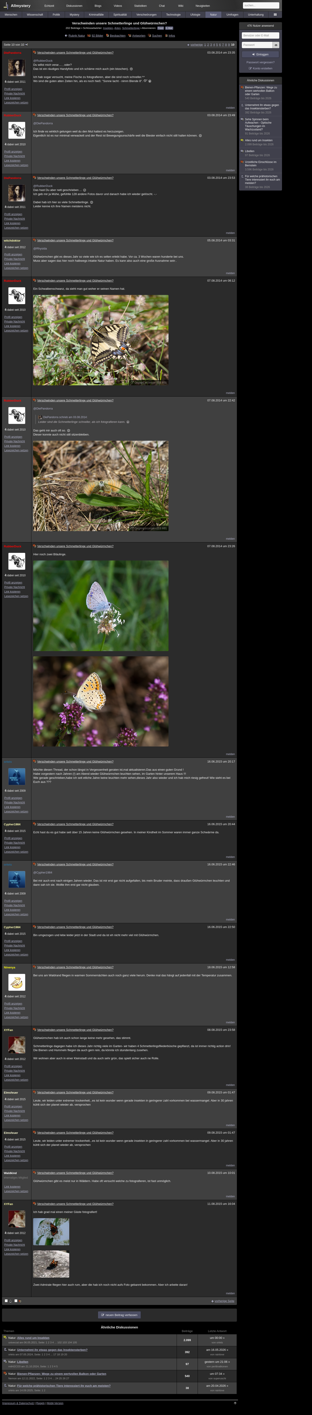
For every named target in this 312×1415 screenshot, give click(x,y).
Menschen (11, 14)
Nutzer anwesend (260, 25)
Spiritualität (120, 14)
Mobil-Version (55, 1403)
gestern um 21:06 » (217, 1361)
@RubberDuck (42, 60)
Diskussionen (74, 5)
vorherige (197, 44)
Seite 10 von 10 (16, 44)
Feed (160, 28)
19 (62, 1354)
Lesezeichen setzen (16, 102)
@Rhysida (40, 248)
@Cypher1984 (42, 872)
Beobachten (117, 35)
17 (54, 1354)
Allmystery (20, 6)
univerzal (13, 1342)
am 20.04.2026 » (217, 1385)
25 (60, 1378)
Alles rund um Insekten (33, 1338)
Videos (118, 5)
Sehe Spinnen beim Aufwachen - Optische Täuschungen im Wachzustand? (260, 126)
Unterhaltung (256, 14)
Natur (213, 14)
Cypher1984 (12, 824)
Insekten (108, 27)
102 (59, 1342)
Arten (117, 27)
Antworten (139, 35)
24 (56, 1378)
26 (64, 1378)
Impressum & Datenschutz (18, 1403)
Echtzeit (49, 5)
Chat (162, 5)
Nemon (12, 1378)
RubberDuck (12, 115)
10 (232, 44)
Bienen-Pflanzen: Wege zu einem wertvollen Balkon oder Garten (61, 1373)
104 (69, 1342)
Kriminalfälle (96, 14)
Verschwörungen (146, 14)
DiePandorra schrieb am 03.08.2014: (62, 417)
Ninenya (9, 967)
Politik (56, 14)
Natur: (12, 1338)
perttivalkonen (220, 1366)
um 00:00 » (217, 1338)
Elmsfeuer (11, 1092)
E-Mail (169, 28)
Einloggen (262, 54)
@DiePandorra (43, 123)
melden (230, 107)
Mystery (74, 14)
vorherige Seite (224, 1301)
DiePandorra (12, 52)
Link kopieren (12, 98)
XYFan (8, 1030)
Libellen (22, 1361)
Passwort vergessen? (261, 62)
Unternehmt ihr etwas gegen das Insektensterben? (52, 1349)
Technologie (173, 14)
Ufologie (195, 14)
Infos (172, 35)
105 (75, 1342)
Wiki (180, 5)
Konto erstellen (263, 68)
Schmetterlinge (131, 27)
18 (58, 1354)
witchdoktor (12, 240)
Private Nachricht (14, 93)
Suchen (157, 35)
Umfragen (232, 14)
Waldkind (10, 1173)
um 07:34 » (217, 1373)
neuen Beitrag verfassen (121, 1315)
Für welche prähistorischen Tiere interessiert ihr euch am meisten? (64, 1385)
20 (65, 1354)
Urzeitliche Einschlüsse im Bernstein (260, 165)
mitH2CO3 (14, 1366)
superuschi (219, 1378)
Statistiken (140, 5)
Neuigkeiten (203, 5)
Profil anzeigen (13, 89)
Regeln (40, 1403)
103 (64, 1342)
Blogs (98, 5)
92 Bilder (97, 35)
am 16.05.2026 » (217, 1349)
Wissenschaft (35, 14)
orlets (8, 761)
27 (67, 1378)
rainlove (219, 1354)
